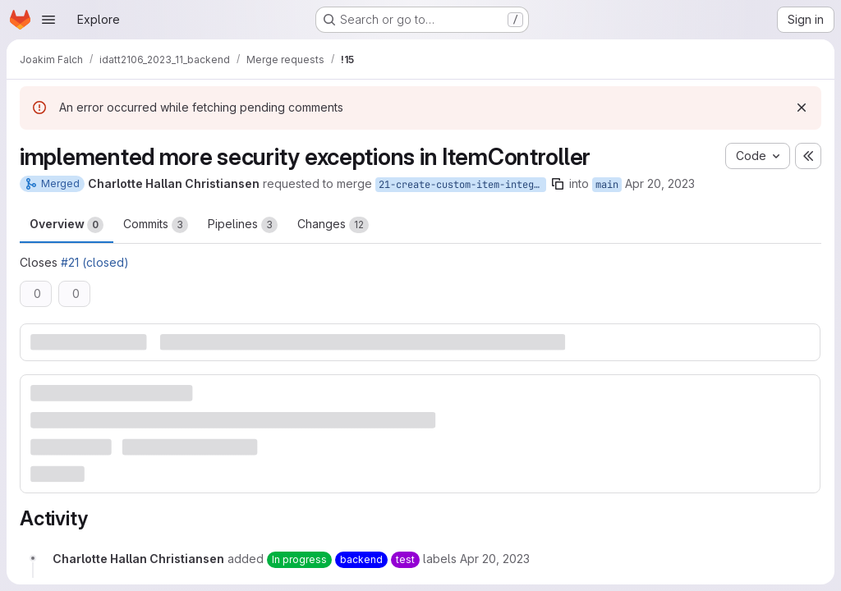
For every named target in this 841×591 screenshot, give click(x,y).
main (606, 184)
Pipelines (243, 225)
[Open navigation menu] (48, 20)
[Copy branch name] (558, 184)
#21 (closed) (95, 262)
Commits (155, 225)
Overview (66, 225)
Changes (333, 225)
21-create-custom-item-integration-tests (462, 184)
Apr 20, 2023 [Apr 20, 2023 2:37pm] (660, 183)
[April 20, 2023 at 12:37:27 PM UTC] (495, 559)
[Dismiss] (801, 107)
